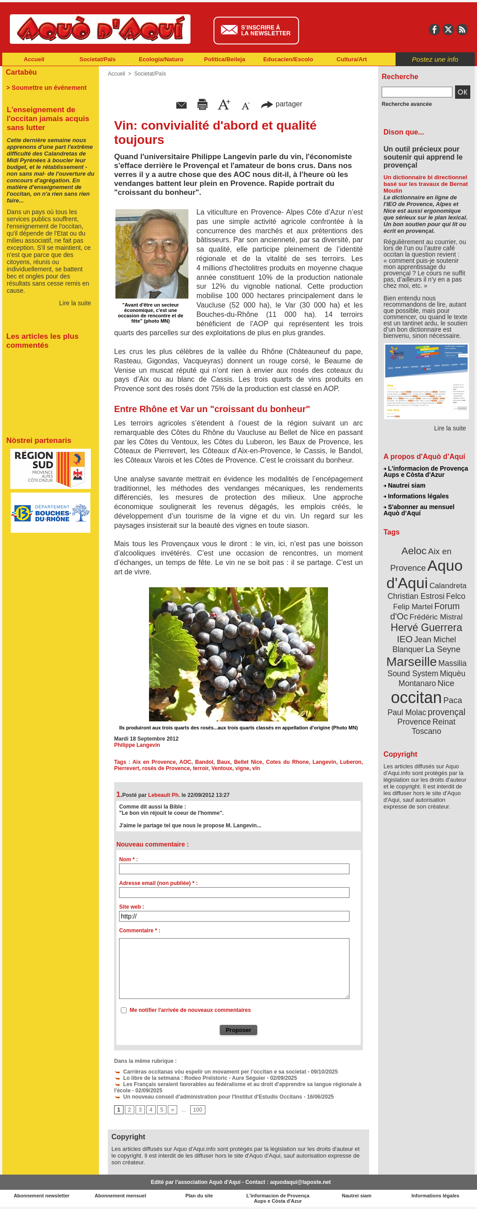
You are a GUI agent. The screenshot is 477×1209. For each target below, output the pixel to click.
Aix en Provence (154, 762)
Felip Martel (413, 606)
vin (256, 768)
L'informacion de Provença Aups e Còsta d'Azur (425, 471)
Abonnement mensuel (120, 1195)
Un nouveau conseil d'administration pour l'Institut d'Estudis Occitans (208, 1097)
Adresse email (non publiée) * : (158, 883)
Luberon (351, 762)
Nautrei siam (404, 485)
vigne (242, 768)
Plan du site (199, 1195)
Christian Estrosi (416, 596)
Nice (446, 683)
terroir (201, 768)
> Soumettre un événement (46, 87)
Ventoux (221, 768)
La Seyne (442, 649)
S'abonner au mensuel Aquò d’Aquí (419, 510)
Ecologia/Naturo (161, 59)
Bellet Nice (248, 762)
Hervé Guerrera (426, 627)
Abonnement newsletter (42, 1195)
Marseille (411, 661)
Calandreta (448, 585)
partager (281, 104)
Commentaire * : (139, 930)
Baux (223, 762)
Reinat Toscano (434, 726)
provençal (446, 712)
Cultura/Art (351, 59)
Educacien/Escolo (288, 59)
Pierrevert (126, 768)
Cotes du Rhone (287, 762)
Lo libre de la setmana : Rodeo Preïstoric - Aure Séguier (189, 1078)
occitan (416, 697)
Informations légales (416, 496)
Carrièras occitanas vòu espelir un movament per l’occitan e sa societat (210, 1072)
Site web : (131, 907)
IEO (405, 639)
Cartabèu (21, 72)
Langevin (324, 762)
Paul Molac (407, 712)
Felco (455, 596)
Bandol (204, 762)
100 (197, 1110)
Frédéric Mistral (436, 616)
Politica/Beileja (224, 59)
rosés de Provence (166, 768)
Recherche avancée (407, 104)
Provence (414, 721)
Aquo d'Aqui (424, 574)
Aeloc (413, 550)
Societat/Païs (98, 59)
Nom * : (128, 859)
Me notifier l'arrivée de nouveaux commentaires (190, 1010)
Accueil (34, 59)
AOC (185, 762)
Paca (452, 700)
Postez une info (435, 59)
